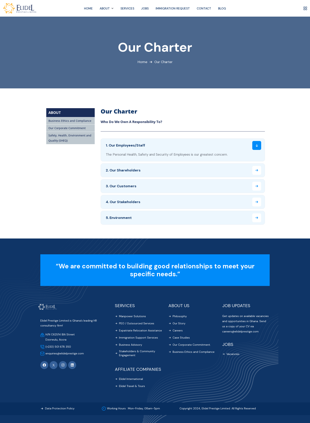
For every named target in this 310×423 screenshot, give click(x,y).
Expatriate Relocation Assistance (140, 330)
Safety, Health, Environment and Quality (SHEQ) (69, 138)
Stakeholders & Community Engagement (137, 353)
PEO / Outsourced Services (136, 323)
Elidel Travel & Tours (132, 386)
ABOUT (54, 112)
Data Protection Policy (60, 409)
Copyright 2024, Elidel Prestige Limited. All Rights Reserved (218, 409)
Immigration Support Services (138, 338)
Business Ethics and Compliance (69, 121)
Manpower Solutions (132, 316)
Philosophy (180, 316)
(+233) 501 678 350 (58, 347)
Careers (178, 330)
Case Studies (181, 338)
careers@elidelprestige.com (240, 332)
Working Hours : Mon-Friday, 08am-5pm (133, 409)
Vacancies (232, 354)
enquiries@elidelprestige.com (64, 353)
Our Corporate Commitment (67, 128)
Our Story (179, 323)
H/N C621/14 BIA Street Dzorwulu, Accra (60, 337)
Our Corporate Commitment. (192, 345)
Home (142, 62)
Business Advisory (130, 345)
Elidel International (131, 379)
